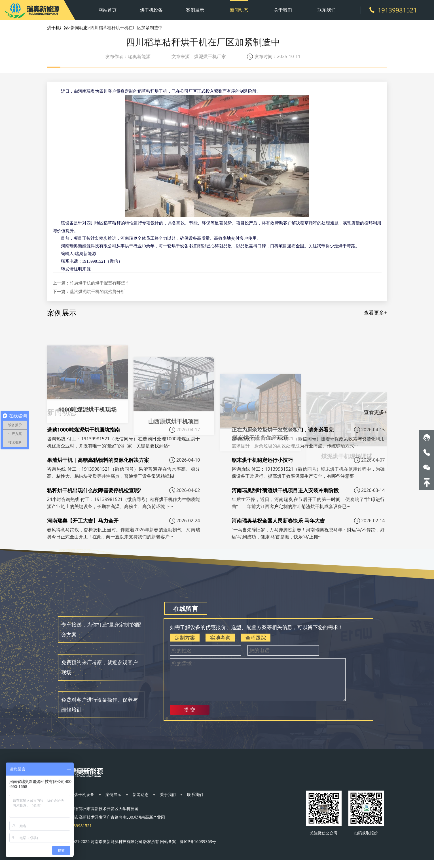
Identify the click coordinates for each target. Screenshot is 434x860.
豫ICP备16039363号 (198, 841)
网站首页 (107, 10)
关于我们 (283, 10)
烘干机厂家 (57, 27)
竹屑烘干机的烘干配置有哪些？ (99, 283)
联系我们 (326, 10)
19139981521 (397, 10)
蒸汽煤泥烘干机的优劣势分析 (97, 291)
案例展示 (195, 10)
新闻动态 (239, 10)
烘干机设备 (151, 10)
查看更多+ (375, 312)
